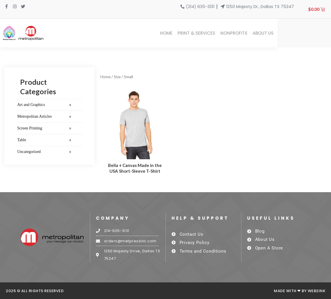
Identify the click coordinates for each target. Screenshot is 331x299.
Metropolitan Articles (45, 116)
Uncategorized (45, 152)
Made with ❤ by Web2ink (299, 291)
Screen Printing (45, 128)
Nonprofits (287, 33)
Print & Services (250, 33)
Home (219, 33)
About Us (316, 33)
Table (45, 140)
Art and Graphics (45, 105)
